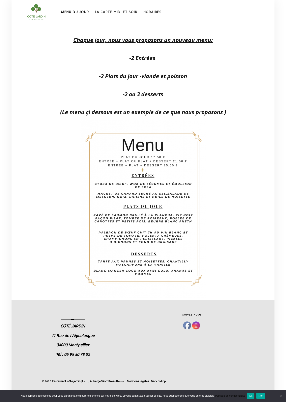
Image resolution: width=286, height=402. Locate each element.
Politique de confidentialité (230, 395)
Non (260, 395)
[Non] (281, 396)
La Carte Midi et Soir (116, 12)
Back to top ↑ (159, 381)
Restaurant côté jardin (66, 381)
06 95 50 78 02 (77, 354)
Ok (250, 395)
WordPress (108, 381)
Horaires (152, 12)
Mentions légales (138, 381)
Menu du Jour (75, 12)
